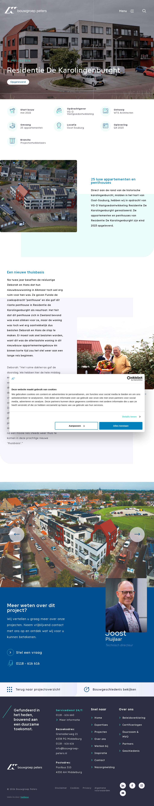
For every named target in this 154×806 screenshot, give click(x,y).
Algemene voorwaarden (102, 789)
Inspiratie (100, 753)
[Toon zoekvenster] (144, 11)
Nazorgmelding (103, 767)
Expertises (101, 724)
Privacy (87, 788)
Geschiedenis (131, 750)
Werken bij (101, 746)
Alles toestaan (121, 426)
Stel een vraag (29, 652)
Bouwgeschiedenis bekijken (114, 689)
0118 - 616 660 (65, 715)
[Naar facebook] (132, 786)
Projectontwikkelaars (33, 143)
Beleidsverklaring (131, 717)
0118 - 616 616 (28, 663)
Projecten (21, 60)
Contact (99, 760)
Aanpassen (77, 426)
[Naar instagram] (142, 786)
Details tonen (129, 416)
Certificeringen (131, 724)
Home (98, 717)
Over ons (100, 738)
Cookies (74, 788)
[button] (16, 534)
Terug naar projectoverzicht (38, 689)
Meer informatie (69, 719)
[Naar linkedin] (123, 786)
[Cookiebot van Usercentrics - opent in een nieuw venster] (129, 378)
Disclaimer (61, 788)
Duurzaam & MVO (130, 734)
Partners (127, 743)
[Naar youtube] (123, 793)
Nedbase (24, 797)
